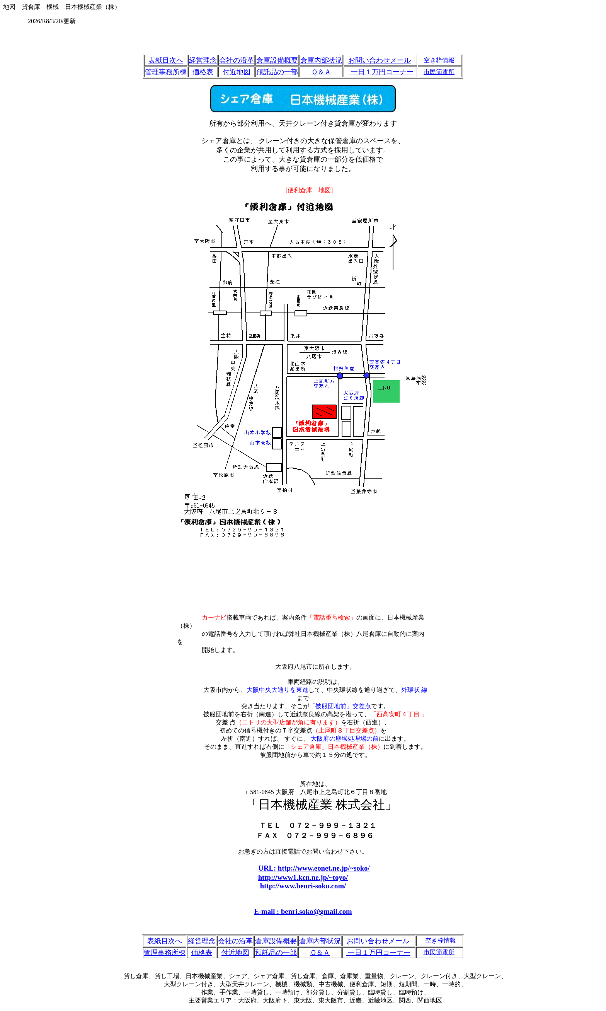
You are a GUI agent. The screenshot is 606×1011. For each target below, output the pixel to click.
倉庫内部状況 (321, 60)
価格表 (202, 72)
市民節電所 (439, 71)
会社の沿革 (236, 60)
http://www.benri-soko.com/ (303, 886)
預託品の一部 (277, 72)
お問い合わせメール (379, 60)
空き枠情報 (439, 60)
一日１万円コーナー (381, 72)
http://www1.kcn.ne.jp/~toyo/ (303, 877)
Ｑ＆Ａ (321, 72)
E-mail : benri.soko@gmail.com (303, 911)
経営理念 (203, 60)
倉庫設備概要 (277, 60)
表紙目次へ (165, 60)
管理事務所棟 (166, 72)
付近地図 (236, 72)
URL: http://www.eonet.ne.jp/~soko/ (313, 868)
